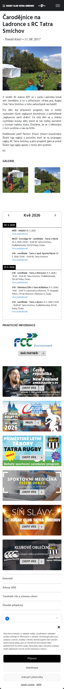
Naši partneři (29, 353)
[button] (59, 627)
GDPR (38, 684)
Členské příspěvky (13, 605)
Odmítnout (32, 668)
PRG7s (29, 423)
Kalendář (8, 579)
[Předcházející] (9, 215)
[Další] (55, 215)
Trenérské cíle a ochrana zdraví (20, 596)
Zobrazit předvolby (32, 677)
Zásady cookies (28, 684)
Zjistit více (29, 388)
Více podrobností (20, 234)
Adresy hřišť (9, 588)
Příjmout (32, 659)
